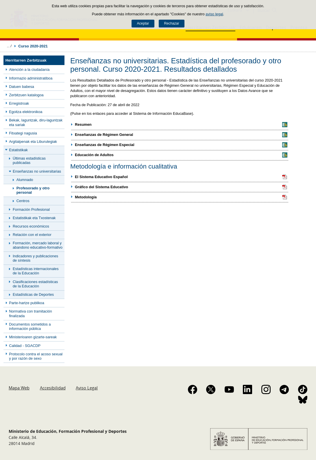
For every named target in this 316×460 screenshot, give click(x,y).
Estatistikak (18, 150)
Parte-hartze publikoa (26, 303)
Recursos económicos (31, 226)
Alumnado (24, 180)
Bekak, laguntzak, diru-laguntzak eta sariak (35, 122)
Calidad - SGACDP (24, 345)
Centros (22, 201)
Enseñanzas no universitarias (37, 171)
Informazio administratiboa (30, 78)
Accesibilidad (53, 388)
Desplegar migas (9, 46)
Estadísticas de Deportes (33, 294)
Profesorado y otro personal (32, 190)
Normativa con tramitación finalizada (30, 313)
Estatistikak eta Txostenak (34, 218)
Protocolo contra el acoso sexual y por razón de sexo (35, 356)
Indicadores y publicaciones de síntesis (35, 258)
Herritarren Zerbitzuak (26, 60)
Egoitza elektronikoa (25, 112)
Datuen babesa (21, 86)
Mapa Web (19, 388)
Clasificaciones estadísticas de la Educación (35, 284)
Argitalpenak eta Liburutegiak (33, 141)
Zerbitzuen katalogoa (26, 95)
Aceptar (143, 23)
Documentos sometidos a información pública (30, 326)
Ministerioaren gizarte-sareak (33, 337)
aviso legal (214, 14)
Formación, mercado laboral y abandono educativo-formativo (37, 245)
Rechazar (171, 23)
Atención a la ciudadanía (29, 69)
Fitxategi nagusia (23, 133)
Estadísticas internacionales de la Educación (36, 271)
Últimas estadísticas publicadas (29, 160)
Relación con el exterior (32, 234)
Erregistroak (19, 103)
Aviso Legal (87, 388)
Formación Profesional (31, 209)
